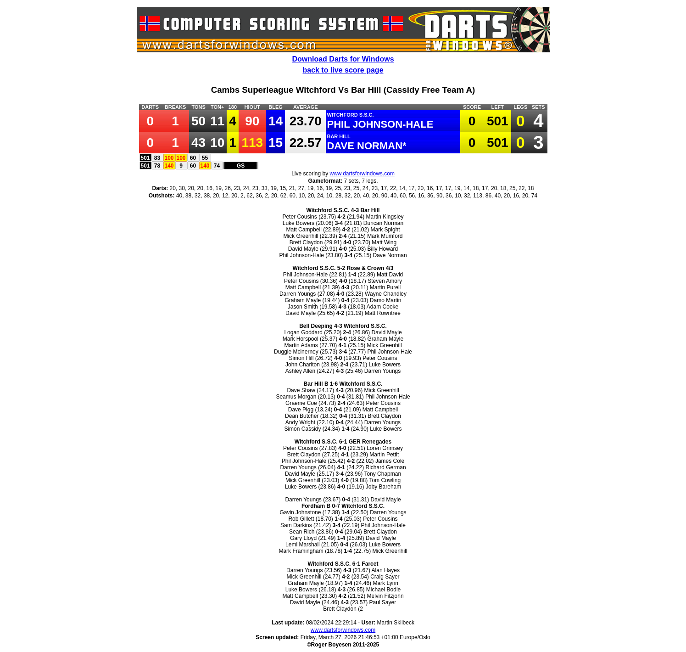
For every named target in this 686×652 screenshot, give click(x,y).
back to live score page (342, 70)
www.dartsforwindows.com (362, 173)
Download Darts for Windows (343, 59)
